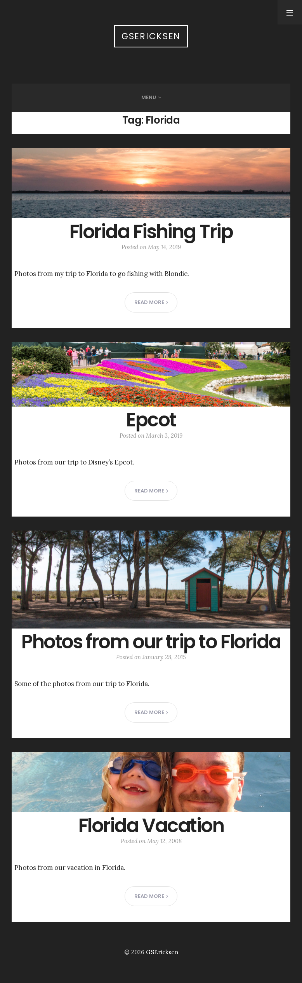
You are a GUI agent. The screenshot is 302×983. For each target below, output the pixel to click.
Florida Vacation (151, 825)
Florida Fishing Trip (151, 231)
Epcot (151, 419)
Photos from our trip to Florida (150, 641)
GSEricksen (151, 36)
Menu (148, 97)
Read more (151, 302)
